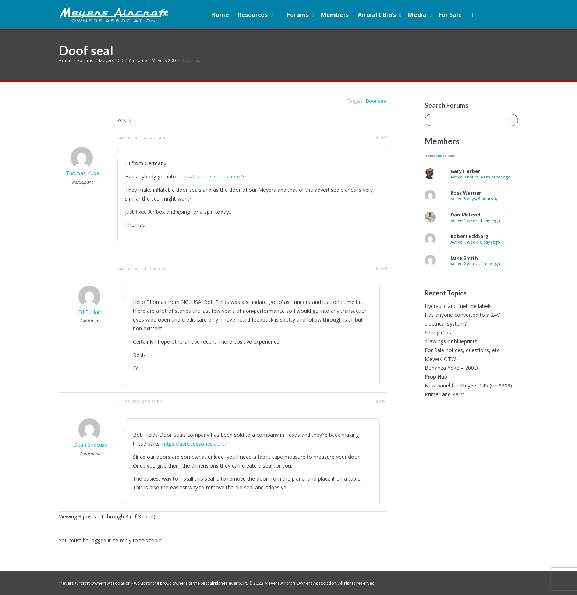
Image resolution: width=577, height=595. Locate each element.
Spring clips (438, 332)
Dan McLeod (465, 214)
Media (418, 15)
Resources (253, 15)
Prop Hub (436, 376)
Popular (451, 155)
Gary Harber (465, 171)
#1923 (381, 268)
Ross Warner (465, 193)
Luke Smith (464, 258)
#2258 (381, 401)
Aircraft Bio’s (377, 15)
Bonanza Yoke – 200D (451, 367)
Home (220, 15)
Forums (295, 15)
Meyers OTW (440, 358)
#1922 (381, 137)
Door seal (376, 101)
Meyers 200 (111, 60)
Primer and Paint (444, 394)
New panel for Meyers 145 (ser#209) (468, 385)
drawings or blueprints (451, 341)
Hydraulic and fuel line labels (458, 305)
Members (335, 15)
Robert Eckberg (469, 236)
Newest (429, 155)
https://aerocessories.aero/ (210, 176)
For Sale (450, 15)
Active (440, 155)
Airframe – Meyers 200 (152, 60)
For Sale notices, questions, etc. (462, 350)
